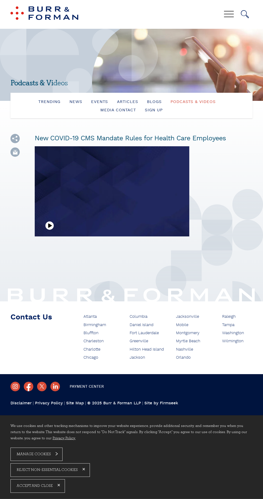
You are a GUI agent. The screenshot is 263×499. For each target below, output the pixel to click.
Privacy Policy (49, 403)
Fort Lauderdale (144, 333)
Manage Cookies (34, 454)
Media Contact (118, 110)
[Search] (245, 14)
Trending (49, 102)
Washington (233, 333)
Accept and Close (35, 486)
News (75, 102)
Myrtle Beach (188, 341)
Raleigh (229, 316)
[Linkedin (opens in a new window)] (55, 386)
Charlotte (91, 349)
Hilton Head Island (147, 349)
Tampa (228, 325)
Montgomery (188, 333)
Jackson (137, 357)
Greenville (139, 341)
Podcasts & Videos (193, 102)
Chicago (90, 357)
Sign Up (154, 110)
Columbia (138, 316)
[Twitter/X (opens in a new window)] (42, 386)
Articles (127, 102)
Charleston (93, 341)
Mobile (182, 325)
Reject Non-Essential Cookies (47, 470)
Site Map (75, 403)
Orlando (183, 357)
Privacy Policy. (64, 438)
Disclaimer (21, 403)
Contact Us (31, 317)
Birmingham (94, 325)
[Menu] (229, 14)
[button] (15, 138)
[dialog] (131, 457)
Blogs (154, 102)
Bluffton (90, 333)
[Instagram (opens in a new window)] (15, 386)
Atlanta (90, 316)
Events (99, 102)
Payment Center (87, 386)
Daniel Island (141, 325)
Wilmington (233, 341)
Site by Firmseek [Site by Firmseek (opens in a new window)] (161, 403)
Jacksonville (187, 316)
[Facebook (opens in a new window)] (28, 386)
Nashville (184, 349)
